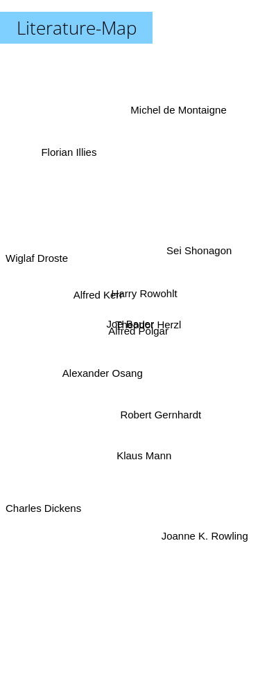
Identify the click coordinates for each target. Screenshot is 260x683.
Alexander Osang (102, 372)
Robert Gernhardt (161, 412)
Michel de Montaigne (177, 117)
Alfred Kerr (98, 295)
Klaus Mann (143, 454)
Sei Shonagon (198, 253)
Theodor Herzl (150, 324)
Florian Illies (70, 159)
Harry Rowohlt (145, 292)
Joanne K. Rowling (202, 527)
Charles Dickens (43, 501)
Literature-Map (77, 27)
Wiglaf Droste (37, 259)
